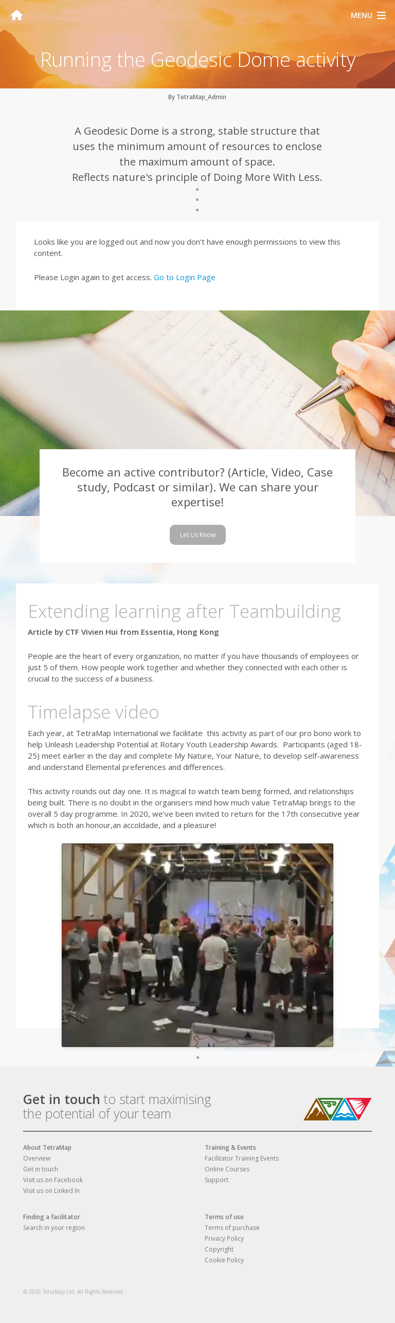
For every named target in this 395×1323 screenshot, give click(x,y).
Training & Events (230, 1147)
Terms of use (224, 1216)
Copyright (219, 1249)
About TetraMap (47, 1147)
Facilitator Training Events (242, 1158)
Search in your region (54, 1227)
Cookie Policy (224, 1260)
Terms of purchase (232, 1227)
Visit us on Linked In (51, 1190)
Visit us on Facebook (53, 1179)
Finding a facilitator (51, 1216)
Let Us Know (198, 534)
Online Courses (227, 1169)
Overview (36, 1158)
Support (216, 1179)
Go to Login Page (185, 277)
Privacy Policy (224, 1238)
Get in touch (61, 1099)
